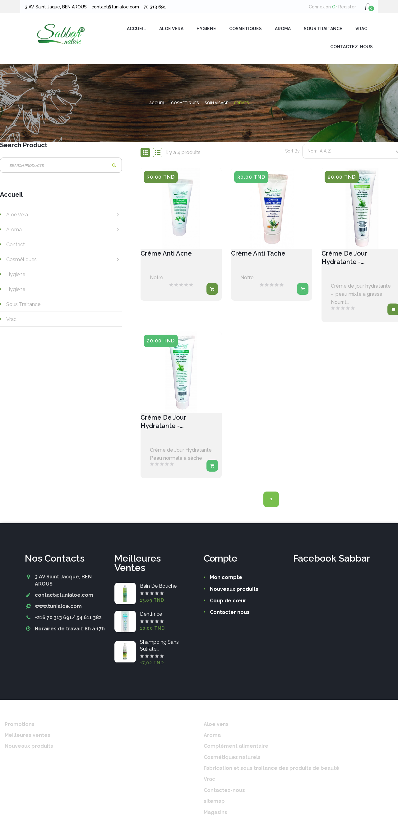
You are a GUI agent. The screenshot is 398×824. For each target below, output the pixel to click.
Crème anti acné (166, 254)
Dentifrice (151, 615)
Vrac (11, 320)
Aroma (14, 231)
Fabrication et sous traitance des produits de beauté (271, 769)
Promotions (20, 725)
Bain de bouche (158, 587)
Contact (15, 246)
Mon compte (226, 579)
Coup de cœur (228, 602)
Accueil (11, 196)
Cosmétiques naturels (232, 758)
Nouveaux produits (234, 590)
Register (344, 6)
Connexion (320, 6)
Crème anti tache (258, 254)
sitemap (214, 802)
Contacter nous (230, 613)
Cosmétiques (21, 261)
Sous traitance (23, 305)
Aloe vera (17, 216)
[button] (368, 6)
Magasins (215, 814)
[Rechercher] (61, 166)
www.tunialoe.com (58, 607)
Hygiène (15, 276)
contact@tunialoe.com (64, 596)
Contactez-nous (224, 791)
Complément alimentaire (236, 747)
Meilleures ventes (27, 736)
